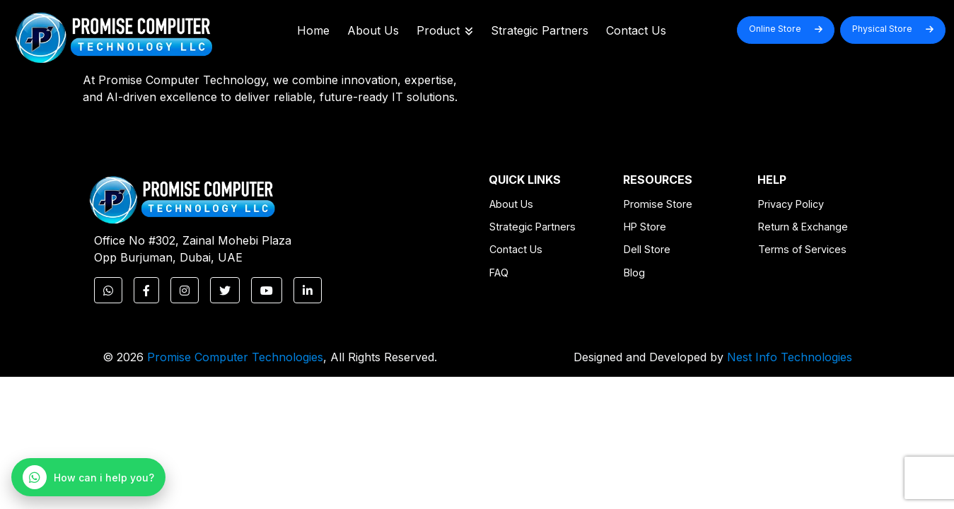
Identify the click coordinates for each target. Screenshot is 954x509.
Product (445, 30)
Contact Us (636, 30)
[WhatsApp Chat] (88, 477)
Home (313, 30)
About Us (373, 30)
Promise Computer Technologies (235, 357)
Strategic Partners (539, 30)
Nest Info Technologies (789, 357)
